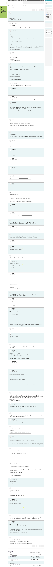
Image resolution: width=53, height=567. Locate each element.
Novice (1, 7)
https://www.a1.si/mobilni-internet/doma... (16, 318)
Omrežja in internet (14, 555)
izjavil (17, 194)
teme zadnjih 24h (3, 11)
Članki (1, 12)
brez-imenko (14, 30)
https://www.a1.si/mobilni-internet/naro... (27, 215)
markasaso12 (37, 556)
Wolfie (13, 240)
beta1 (13, 22)
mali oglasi (2, 10)
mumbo (13, 226)
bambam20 (13, 260)
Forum (1, 9)
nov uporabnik (47, 16)
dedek (10, 557)
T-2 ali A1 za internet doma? (14, 559)
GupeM (13, 436)
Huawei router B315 (12, 495)
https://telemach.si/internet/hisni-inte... (23, 178)
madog (13, 158)
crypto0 (37, 559)
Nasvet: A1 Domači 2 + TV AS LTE (15, 564)
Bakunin (13, 298)
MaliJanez (13, 350)
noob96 (11, 554)
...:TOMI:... (13, 140)
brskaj (2, 14)
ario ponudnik (12, 556)
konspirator (14, 19)
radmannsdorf (11, 353)
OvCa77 (13, 175)
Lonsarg (13, 52)
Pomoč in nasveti (14, 566)
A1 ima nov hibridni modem (14, 553)
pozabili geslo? (47, 17)
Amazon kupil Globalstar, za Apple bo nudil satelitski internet (18, 0)
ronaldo (13, 183)
